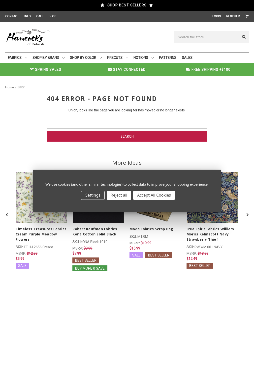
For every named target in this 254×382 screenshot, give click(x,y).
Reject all (119, 195)
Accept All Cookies (154, 195)
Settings (92, 195)
